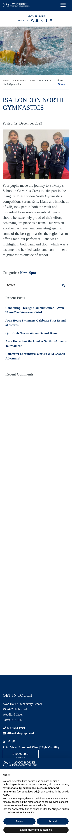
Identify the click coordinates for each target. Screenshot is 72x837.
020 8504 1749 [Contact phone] (14, 728)
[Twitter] (42, 20)
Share (61, 84)
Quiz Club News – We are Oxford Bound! (32, 333)
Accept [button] (52, 821)
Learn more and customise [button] (36, 829)
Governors (37, 16)
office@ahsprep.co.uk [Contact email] (19, 733)
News (24, 273)
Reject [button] (19, 821)
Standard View (28, 747)
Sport (33, 273)
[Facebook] (47, 20)
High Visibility (49, 747)
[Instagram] (51, 20)
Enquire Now (20, 756)
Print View (10, 747)
